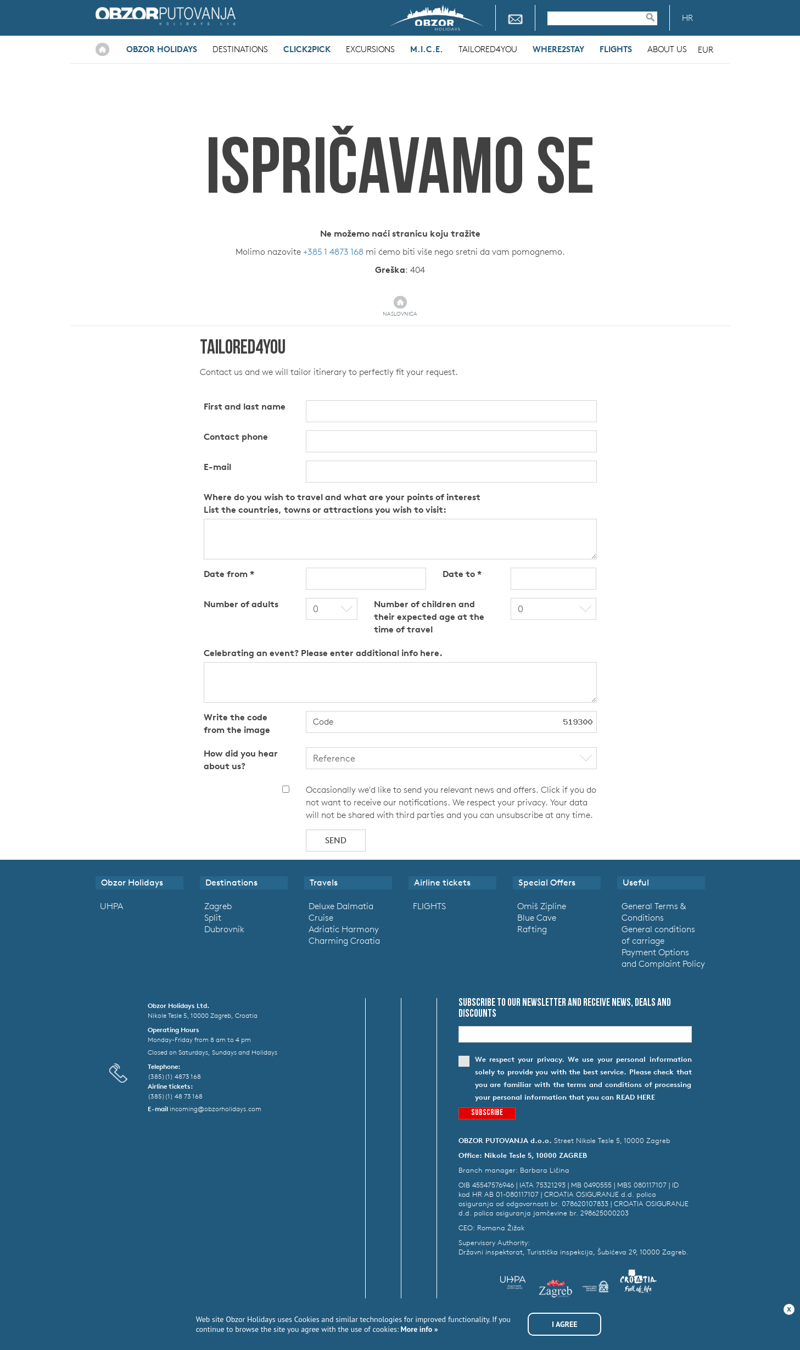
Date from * (229, 573)
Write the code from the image (237, 723)
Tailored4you (487, 49)
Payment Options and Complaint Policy (663, 957)
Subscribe (487, 1113)
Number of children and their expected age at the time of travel (429, 616)
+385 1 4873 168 (333, 251)
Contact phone (236, 436)
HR (687, 18)
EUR (705, 49)
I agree (565, 1324)
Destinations (240, 49)
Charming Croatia (344, 940)
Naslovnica (400, 313)
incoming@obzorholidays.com (215, 1108)
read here (635, 1097)
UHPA (111, 905)
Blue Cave (536, 917)
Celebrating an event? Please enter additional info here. (323, 652)
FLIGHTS (429, 905)
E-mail (217, 466)
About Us (667, 49)
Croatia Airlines (297, 16)
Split (212, 917)
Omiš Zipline (541, 905)
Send (335, 840)
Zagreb (218, 905)
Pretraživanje (655, 17)
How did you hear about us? (241, 759)
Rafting (532, 928)
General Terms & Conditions (654, 911)
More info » (418, 1329)
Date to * (462, 573)
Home (102, 49)
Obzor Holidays (166, 16)
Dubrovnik (224, 928)
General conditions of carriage (658, 934)
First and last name (245, 406)
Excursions (370, 49)
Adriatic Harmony (344, 928)
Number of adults (241, 603)
